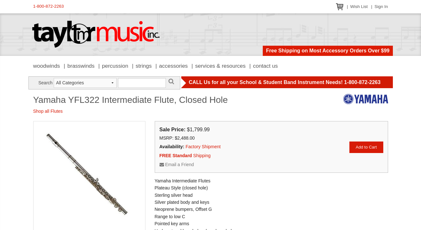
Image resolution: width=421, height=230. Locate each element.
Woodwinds (46, 66)
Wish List (359, 6)
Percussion (115, 66)
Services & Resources (220, 66)
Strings (144, 66)
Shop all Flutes (48, 111)
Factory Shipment (203, 146)
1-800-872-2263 (48, 6)
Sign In (381, 6)
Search (45, 82)
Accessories (173, 66)
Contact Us (265, 66)
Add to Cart (366, 147)
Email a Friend (177, 164)
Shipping (185, 155)
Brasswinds (81, 66)
